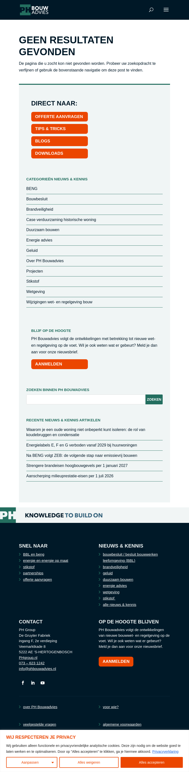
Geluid (32, 250)
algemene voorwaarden (122, 724)
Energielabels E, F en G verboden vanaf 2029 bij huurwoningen (81, 445)
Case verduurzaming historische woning (61, 220)
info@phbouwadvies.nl (37, 669)
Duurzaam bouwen (42, 230)
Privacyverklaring (165, 752)
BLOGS (42, 141)
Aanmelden (116, 661)
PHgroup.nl (28, 657)
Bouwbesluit (36, 199)
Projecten (34, 271)
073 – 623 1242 (32, 663)
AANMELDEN (48, 364)
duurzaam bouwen (118, 579)
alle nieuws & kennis (119, 604)
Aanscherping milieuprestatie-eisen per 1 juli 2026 (69, 476)
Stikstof (32, 281)
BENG (31, 189)
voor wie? (111, 707)
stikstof (29, 567)
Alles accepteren (152, 762)
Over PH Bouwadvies (45, 261)
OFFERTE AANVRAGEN (59, 116)
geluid (108, 573)
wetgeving (111, 592)
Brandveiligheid (39, 209)
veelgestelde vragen (39, 724)
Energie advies (39, 240)
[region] (94, 751)
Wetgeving (35, 292)
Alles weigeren (89, 762)
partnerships (33, 573)
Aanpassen (30, 762)
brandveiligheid (115, 567)
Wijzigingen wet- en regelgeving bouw (59, 302)
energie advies (115, 585)
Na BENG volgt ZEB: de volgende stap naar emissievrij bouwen (81, 455)
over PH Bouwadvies (40, 707)
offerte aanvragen (37, 579)
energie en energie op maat (45, 560)
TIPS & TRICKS (50, 128)
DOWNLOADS (49, 153)
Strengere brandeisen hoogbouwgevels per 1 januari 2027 (77, 465)
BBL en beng (33, 554)
